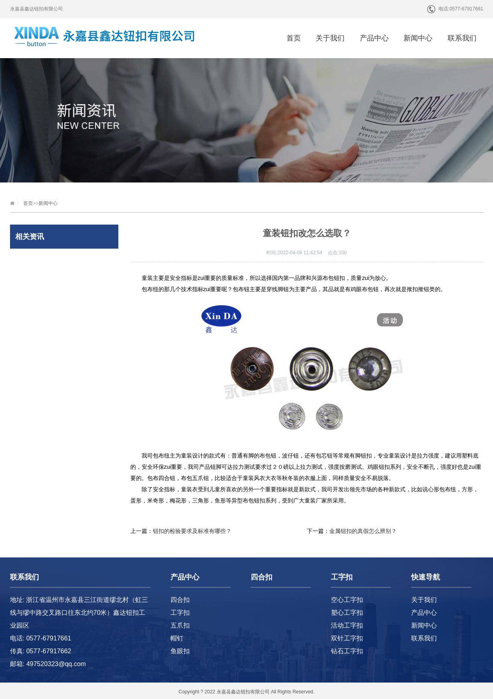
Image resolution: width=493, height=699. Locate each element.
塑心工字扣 (347, 612)
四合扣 (180, 599)
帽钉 (176, 638)
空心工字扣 (347, 599)
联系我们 (462, 38)
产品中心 (374, 38)
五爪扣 (180, 625)
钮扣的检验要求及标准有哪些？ (192, 531)
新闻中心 (418, 38)
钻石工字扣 (347, 651)
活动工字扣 (347, 625)
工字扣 (180, 612)
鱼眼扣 (180, 651)
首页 (293, 38)
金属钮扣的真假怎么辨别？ (363, 531)
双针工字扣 (347, 638)
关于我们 (330, 38)
